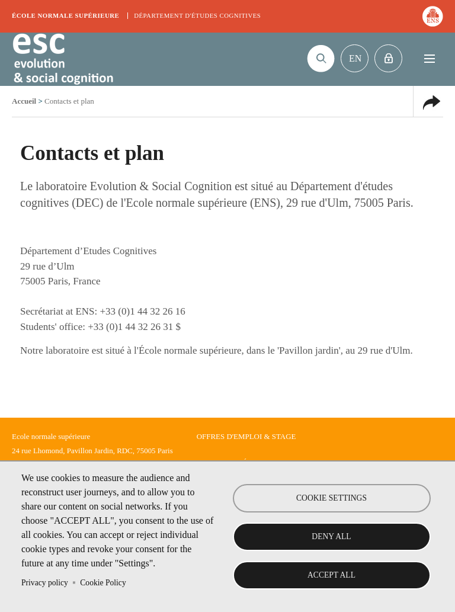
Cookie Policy (103, 582)
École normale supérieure (65, 15)
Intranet (388, 58)
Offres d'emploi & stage (246, 436)
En (355, 58)
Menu (429, 58)
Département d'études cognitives (197, 15)
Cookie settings (331, 498)
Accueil (24, 101)
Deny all (331, 536)
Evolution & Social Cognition (62, 59)
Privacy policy (44, 582)
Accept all (331, 575)
